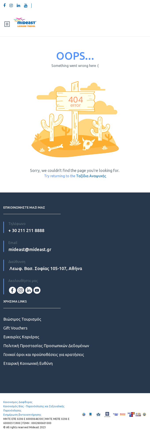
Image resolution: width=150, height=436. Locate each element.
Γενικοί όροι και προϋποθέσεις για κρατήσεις (43, 354)
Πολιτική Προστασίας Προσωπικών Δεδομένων (46, 345)
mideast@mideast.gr (29, 249)
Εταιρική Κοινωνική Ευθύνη (28, 363)
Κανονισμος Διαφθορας (17, 402)
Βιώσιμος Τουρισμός (22, 319)
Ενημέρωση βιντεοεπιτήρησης (22, 414)
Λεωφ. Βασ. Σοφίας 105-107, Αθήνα (45, 268)
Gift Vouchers (15, 328)
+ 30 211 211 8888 (26, 230)
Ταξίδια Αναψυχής (91, 176)
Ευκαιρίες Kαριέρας (21, 337)
